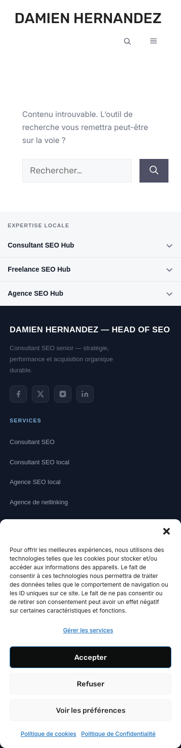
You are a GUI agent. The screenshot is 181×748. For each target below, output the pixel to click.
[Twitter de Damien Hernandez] (40, 394)
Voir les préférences (90, 710)
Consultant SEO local (40, 462)
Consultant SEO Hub (90, 245)
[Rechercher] (153, 171)
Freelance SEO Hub (90, 269)
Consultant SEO (32, 442)
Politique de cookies (48, 733)
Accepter (90, 657)
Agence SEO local (35, 482)
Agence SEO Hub (90, 293)
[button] (166, 531)
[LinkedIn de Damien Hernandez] (85, 394)
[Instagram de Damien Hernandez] (62, 394)
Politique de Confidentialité (118, 733)
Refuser (90, 684)
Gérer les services (88, 630)
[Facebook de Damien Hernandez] (18, 394)
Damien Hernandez (88, 18)
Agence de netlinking (39, 502)
